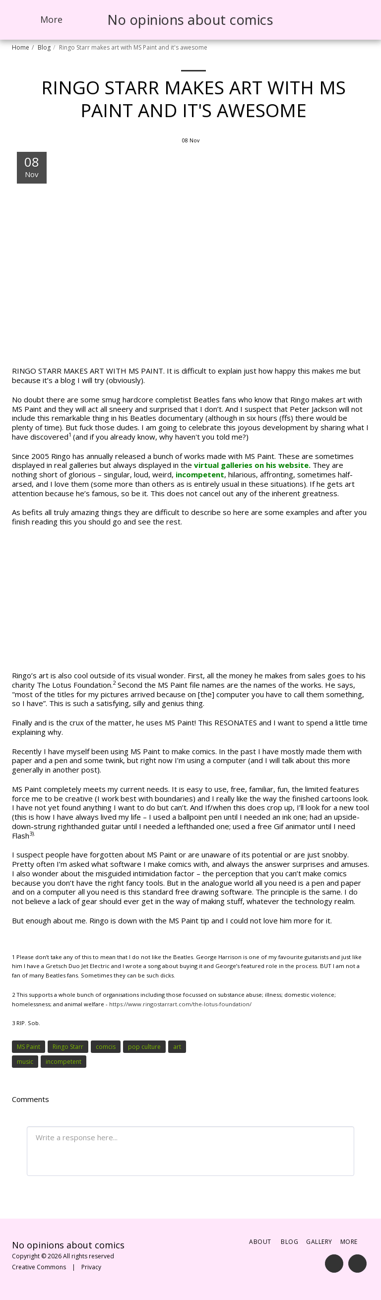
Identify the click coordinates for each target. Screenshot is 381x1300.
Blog (44, 47)
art (177, 1046)
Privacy (91, 1267)
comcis (106, 1046)
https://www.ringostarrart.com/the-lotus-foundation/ (180, 1004)
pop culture (144, 1046)
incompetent (200, 474)
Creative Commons (39, 1267)
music (25, 1061)
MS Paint (28, 1046)
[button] (307, 19)
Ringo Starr (68, 1046)
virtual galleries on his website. (252, 465)
